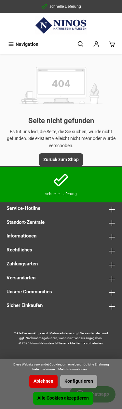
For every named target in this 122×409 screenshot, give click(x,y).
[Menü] (23, 44)
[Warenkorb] (112, 44)
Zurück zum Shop (61, 159)
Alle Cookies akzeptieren (63, 398)
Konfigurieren (78, 381)
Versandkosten (91, 333)
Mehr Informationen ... (74, 369)
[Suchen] (80, 44)
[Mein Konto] (96, 44)
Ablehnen (43, 381)
